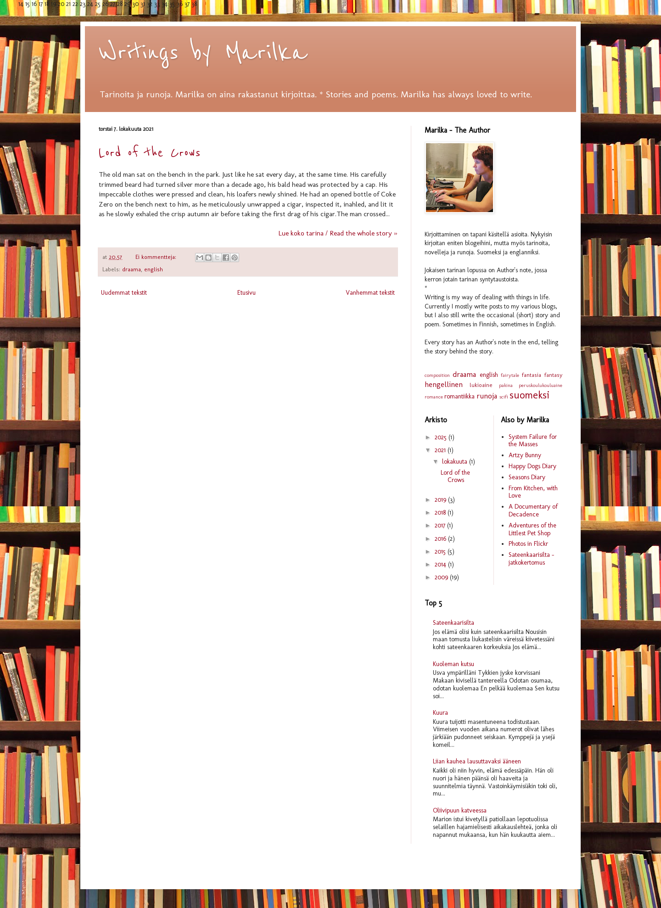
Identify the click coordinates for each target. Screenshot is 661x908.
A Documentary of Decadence (533, 510)
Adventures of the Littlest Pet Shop (532, 529)
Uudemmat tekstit (124, 293)
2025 (441, 437)
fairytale (510, 375)
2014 (441, 564)
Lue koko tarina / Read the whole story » (337, 233)
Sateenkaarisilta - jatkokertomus (531, 558)
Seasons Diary (527, 477)
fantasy (553, 374)
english (153, 269)
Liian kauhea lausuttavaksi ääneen (477, 761)
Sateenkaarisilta (453, 623)
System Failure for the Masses (533, 440)
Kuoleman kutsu (453, 664)
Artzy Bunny (525, 455)
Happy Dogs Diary (532, 466)
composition (437, 375)
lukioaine (481, 384)
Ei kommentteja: (156, 256)
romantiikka (459, 396)
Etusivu (246, 293)
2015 (441, 551)
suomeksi (529, 395)
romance (434, 396)
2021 (441, 450)
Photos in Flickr (528, 544)
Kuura (440, 713)
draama (131, 269)
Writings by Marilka (203, 52)
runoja (486, 395)
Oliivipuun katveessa (460, 810)
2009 (442, 577)
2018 (441, 512)
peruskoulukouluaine (540, 385)
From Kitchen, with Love (533, 492)
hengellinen (444, 384)
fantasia (531, 374)
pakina (506, 385)
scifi (503, 396)
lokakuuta (455, 461)
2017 (441, 525)
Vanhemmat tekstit (370, 293)
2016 (441, 539)
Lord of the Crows (150, 153)
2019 (441, 500)
